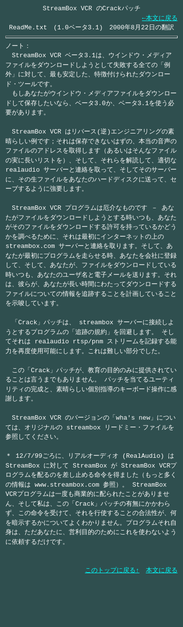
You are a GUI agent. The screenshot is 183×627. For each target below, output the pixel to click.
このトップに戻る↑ (112, 570)
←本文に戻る (160, 18)
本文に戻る (162, 570)
